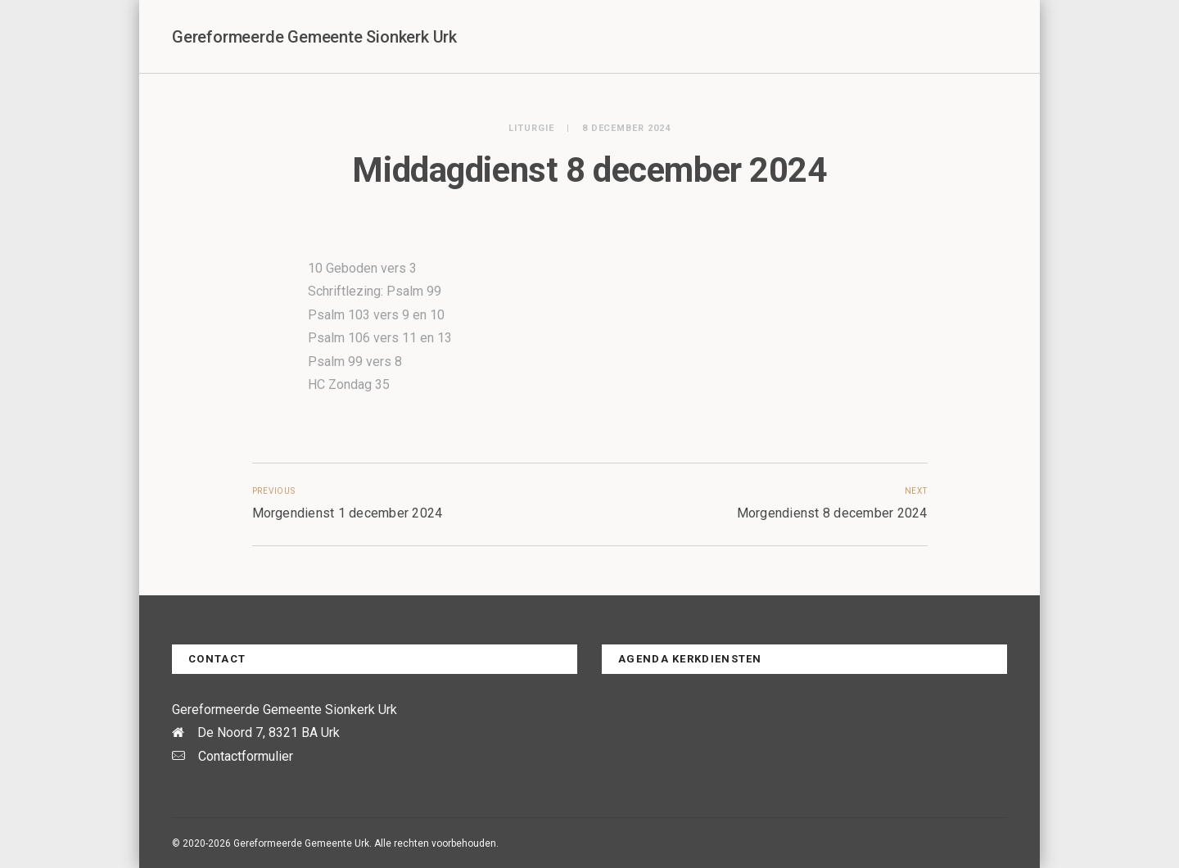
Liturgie (531, 128)
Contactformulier (245, 756)
